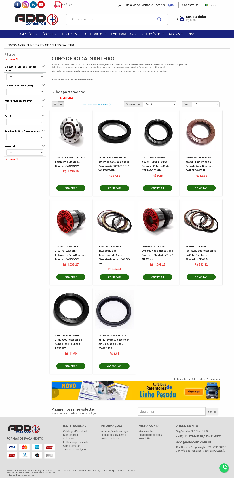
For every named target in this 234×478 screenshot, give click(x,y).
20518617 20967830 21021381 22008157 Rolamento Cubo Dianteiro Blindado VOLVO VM (70, 253)
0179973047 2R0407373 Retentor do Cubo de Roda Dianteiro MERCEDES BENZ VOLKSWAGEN (114, 164)
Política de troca (110, 438)
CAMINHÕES (28, 33)
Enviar (212, 411)
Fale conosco (70, 434)
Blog (193, 33)
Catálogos (63, 4)
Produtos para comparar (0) (97, 104)
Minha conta (146, 431)
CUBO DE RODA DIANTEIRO (59, 45)
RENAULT (38, 45)
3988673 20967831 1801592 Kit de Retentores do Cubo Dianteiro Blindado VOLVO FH (200, 253)
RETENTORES (66, 98)
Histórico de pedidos (150, 434)
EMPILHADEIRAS (124, 33)
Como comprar (71, 445)
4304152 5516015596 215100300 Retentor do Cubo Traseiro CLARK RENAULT (68, 342)
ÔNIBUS (50, 33)
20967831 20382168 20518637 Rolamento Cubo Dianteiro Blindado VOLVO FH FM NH (157, 253)
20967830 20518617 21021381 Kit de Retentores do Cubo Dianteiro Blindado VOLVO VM (114, 255)
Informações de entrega (114, 431)
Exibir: (187, 104)
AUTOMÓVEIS (153, 33)
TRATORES (71, 33)
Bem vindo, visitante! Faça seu (150, 5)
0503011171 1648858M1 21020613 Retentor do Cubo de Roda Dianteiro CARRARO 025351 (199, 164)
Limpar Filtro (13, 59)
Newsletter (145, 438)
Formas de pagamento (113, 434)
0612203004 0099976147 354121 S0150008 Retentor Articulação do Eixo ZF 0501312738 (113, 342)
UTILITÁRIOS (95, 33)
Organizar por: (133, 104)
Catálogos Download (75, 431)
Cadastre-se (190, 5)
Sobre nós (69, 438)
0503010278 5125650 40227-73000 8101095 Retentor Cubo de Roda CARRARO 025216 (155, 164)
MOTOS (176, 33)
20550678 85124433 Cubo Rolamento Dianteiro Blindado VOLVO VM (70, 162)
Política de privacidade (75, 442)
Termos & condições (74, 449)
